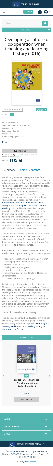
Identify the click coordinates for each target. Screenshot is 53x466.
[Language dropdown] (29, 12)
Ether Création (30, 462)
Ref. (4, 122)
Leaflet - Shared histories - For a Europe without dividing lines (26, 382)
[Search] (18, 23)
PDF (11, 114)
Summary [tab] (9, 170)
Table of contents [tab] (29, 170)
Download (20, 150)
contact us (17, 157)
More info (26, 399)
